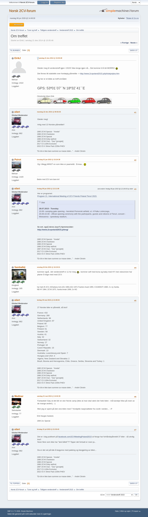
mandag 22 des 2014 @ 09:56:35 (49, 112)
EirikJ (17, 58)
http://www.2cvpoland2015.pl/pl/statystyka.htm (99, 73)
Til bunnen (15, 50)
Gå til (102, 495)
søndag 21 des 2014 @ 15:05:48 (50, 58)
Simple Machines (27, 511)
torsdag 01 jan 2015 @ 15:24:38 (48, 159)
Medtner (18, 396)
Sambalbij (19, 267)
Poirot (17, 159)
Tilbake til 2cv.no (132, 18)
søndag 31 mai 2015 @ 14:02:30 (48, 396)
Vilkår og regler (125, 511)
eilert (17, 112)
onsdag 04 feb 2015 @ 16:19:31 (48, 267)
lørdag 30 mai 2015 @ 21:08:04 (48, 300)
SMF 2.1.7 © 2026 (13, 511)
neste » (133, 43)
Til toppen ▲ (136, 511)
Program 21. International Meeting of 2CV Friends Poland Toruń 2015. (67, 196)
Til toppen (14, 483)
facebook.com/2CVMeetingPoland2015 (75, 437)
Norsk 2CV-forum (22, 11)
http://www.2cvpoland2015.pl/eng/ (52, 230)
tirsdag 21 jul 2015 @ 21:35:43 (48, 429)
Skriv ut (133, 50)
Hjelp (117, 511)
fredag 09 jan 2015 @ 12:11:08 (48, 188)
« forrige (124, 43)
